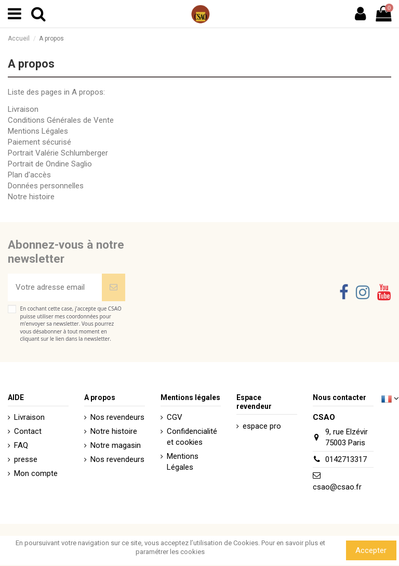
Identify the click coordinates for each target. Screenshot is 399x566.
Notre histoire (31, 196)
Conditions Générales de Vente (61, 120)
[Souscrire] (113, 287)
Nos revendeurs (117, 417)
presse (25, 459)
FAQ (21, 445)
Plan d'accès (29, 174)
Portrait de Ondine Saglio (50, 164)
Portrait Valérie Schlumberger (58, 153)
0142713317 (346, 459)
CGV (174, 417)
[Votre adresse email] (55, 287)
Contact (28, 431)
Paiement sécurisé (39, 142)
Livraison (23, 109)
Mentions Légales (38, 131)
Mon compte (36, 473)
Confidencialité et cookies (192, 437)
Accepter (371, 550)
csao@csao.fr (337, 487)
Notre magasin (115, 445)
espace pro (262, 426)
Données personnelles (46, 185)
